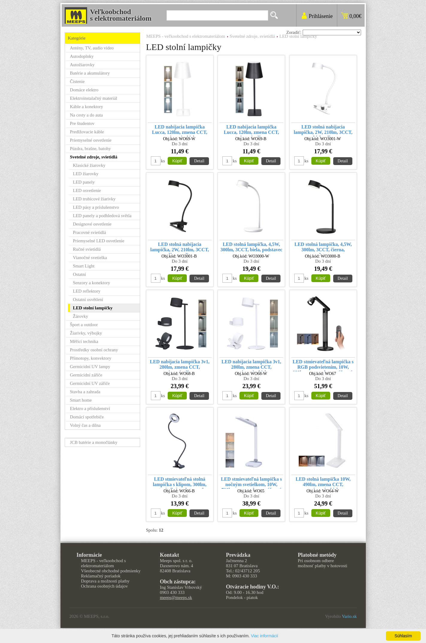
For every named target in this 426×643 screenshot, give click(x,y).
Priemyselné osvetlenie (91, 140)
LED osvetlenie (87, 190)
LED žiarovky (85, 173)
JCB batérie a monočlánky (94, 442)
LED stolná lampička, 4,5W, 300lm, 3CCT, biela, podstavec (251, 247)
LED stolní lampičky (298, 36)
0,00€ (355, 16)
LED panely (84, 182)
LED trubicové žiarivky (94, 198)
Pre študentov (82, 123)
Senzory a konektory (91, 282)
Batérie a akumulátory (90, 73)
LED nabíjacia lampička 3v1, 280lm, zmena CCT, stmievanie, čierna (180, 365)
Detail (199, 161)
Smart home (81, 400)
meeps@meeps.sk (176, 597)
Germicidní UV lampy (90, 366)
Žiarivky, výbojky (86, 333)
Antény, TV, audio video (92, 48)
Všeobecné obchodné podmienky (111, 570)
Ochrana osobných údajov (104, 586)
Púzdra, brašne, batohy (90, 148)
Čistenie (77, 81)
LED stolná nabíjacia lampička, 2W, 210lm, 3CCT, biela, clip (323, 130)
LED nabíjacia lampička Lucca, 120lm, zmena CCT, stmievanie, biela (179, 130)
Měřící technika (84, 341)
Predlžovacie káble (87, 131)
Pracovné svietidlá (89, 232)
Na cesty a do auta (86, 115)
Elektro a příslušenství (90, 408)
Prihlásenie (321, 16)
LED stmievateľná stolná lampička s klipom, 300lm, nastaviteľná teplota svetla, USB (179, 482)
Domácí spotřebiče (87, 416)
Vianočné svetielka (90, 257)
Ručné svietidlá (87, 249)
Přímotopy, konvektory (90, 358)
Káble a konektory (86, 106)
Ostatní (79, 274)
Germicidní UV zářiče (90, 383)
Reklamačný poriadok (101, 576)
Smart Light (84, 266)
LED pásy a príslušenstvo (96, 207)
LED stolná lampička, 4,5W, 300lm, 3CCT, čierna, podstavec (323, 248)
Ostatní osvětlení (88, 299)
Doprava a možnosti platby (105, 581)
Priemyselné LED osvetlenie (99, 240)
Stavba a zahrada (85, 391)
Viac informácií (264, 635)
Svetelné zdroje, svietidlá (252, 36)
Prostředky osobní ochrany (94, 349)
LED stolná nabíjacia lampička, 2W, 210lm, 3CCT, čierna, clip (179, 248)
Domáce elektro (84, 89)
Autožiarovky (82, 64)
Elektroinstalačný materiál (93, 98)
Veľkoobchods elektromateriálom (121, 15)
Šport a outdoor (84, 324)
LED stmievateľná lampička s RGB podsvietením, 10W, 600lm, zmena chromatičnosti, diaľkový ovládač (323, 365)
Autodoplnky (82, 56)
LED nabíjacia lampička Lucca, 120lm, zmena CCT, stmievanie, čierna (251, 130)
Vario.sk (349, 616)
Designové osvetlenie (92, 224)
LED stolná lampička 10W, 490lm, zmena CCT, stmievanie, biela (323, 482)
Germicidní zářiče (86, 375)
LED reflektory (87, 291)
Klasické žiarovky (89, 165)
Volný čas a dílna (85, 425)
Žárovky (80, 316)
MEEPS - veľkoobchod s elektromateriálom (185, 36)
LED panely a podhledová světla (102, 215)
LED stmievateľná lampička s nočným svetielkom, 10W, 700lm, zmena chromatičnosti (251, 482)
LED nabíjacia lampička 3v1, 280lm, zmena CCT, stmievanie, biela (251, 365)
